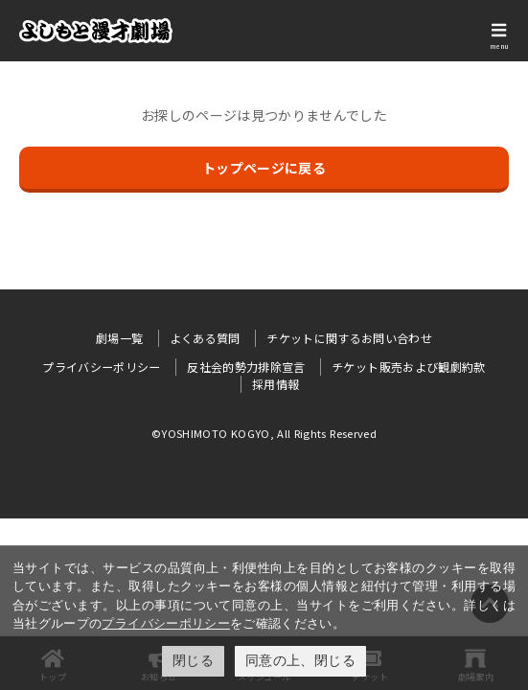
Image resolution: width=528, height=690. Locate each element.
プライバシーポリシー (166, 623)
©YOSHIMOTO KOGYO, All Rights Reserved (264, 433)
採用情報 (275, 384)
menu (499, 46)
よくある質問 (205, 338)
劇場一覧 (119, 338)
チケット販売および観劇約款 (409, 366)
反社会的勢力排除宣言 (246, 366)
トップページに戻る (264, 167)
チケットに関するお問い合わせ (349, 338)
